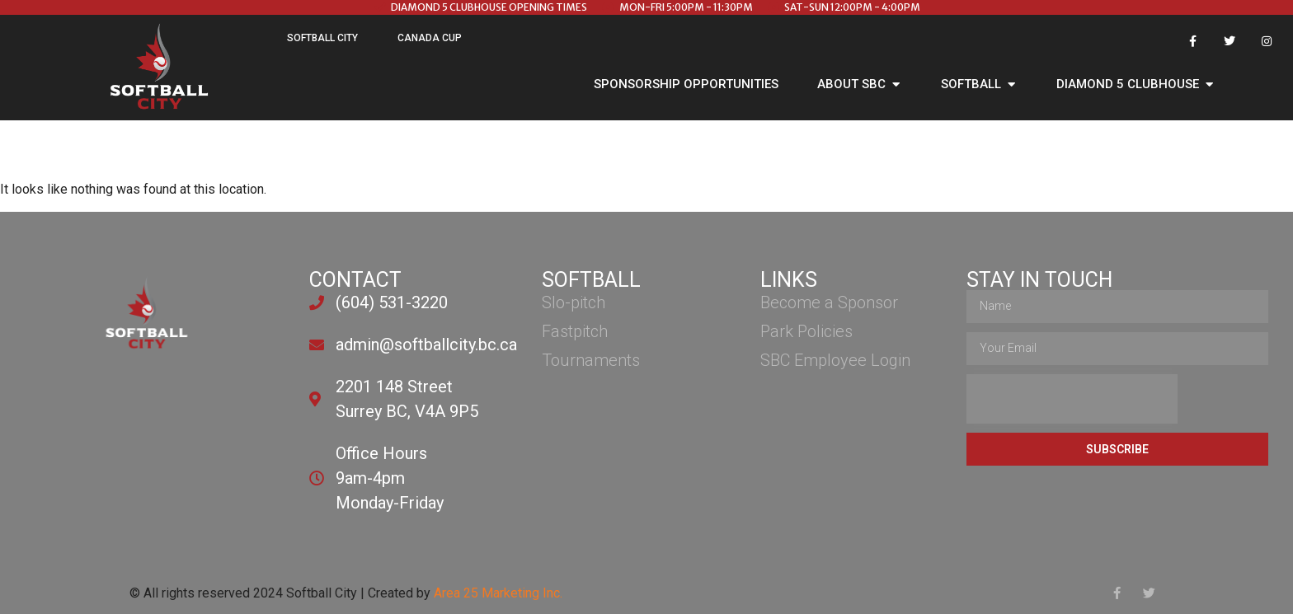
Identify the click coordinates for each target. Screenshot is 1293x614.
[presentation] (1072, 399)
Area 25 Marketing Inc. (498, 593)
